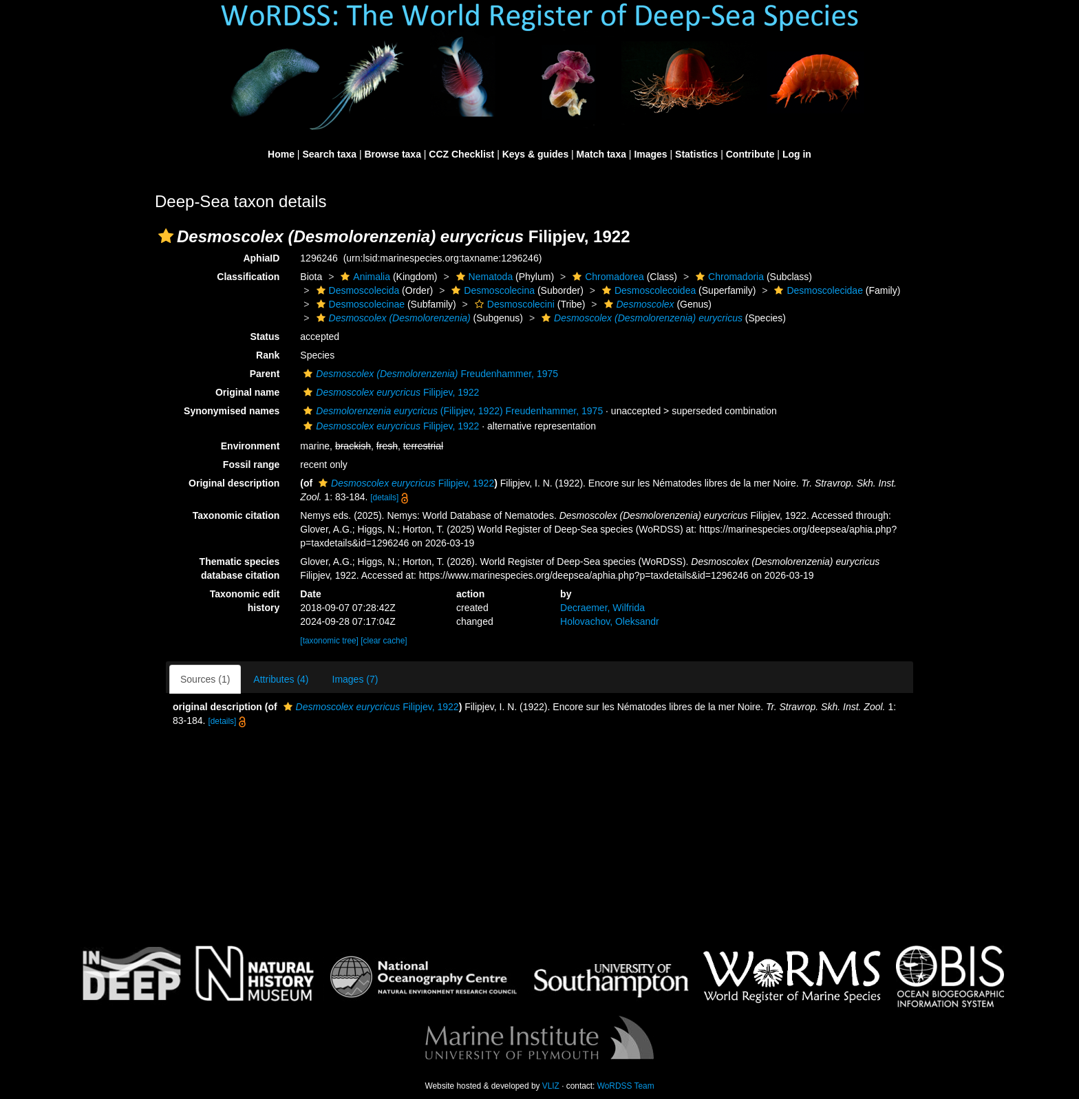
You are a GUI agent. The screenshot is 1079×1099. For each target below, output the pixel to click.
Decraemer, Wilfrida (602, 607)
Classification (248, 276)
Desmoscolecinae (359, 304)
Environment (250, 445)
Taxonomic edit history (245, 600)
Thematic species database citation (240, 568)
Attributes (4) (280, 679)
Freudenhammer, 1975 (429, 373)
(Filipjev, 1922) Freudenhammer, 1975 (451, 410)
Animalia (363, 276)
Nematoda (483, 276)
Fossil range (251, 464)
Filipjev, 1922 (389, 392)
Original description (234, 483)
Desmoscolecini (513, 304)
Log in (796, 154)
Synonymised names (231, 410)
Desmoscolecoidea (647, 290)
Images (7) (355, 679)
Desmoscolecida (356, 290)
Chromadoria (728, 276)
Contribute (750, 154)
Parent (265, 373)
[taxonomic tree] (329, 640)
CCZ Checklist (461, 154)
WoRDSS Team (625, 1086)
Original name (247, 392)
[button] (166, 236)
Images (650, 154)
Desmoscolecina (491, 290)
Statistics (696, 154)
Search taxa (329, 154)
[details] (384, 497)
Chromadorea (606, 276)
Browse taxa (392, 154)
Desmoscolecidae (817, 290)
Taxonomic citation (236, 515)
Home (281, 154)
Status (265, 336)
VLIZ (550, 1086)
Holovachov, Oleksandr (609, 621)
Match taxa (601, 154)
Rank (267, 355)
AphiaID (261, 258)
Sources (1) (205, 679)
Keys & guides (535, 154)
